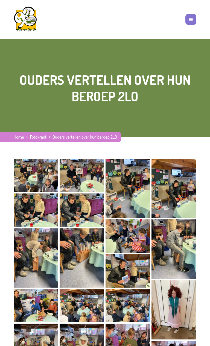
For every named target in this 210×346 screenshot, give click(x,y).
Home (19, 137)
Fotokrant (38, 137)
